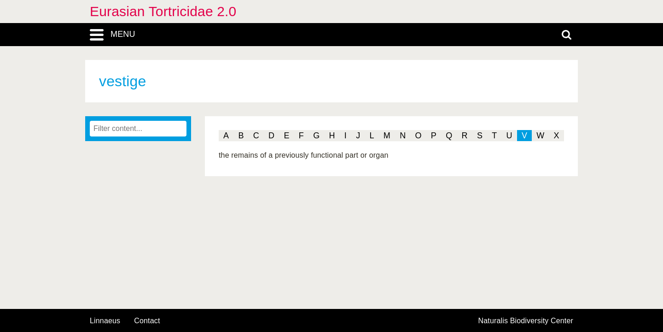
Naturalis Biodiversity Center (526, 321)
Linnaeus (105, 321)
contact (147, 321)
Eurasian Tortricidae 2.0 (163, 11)
